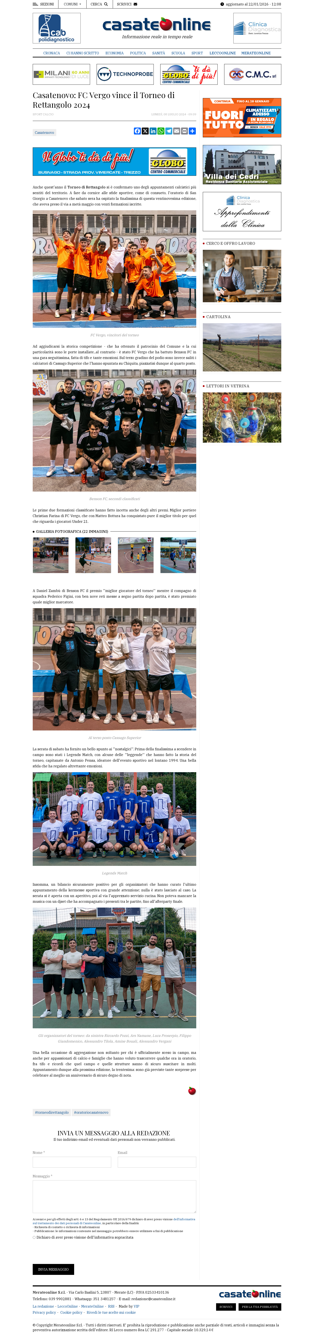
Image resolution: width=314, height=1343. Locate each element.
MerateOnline (256, 53)
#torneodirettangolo (52, 1112)
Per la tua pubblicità (260, 1307)
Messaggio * (42, 1176)
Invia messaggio (53, 1269)
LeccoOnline (223, 53)
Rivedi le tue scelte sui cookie (111, 1312)
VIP (136, 1306)
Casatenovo (44, 132)
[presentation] (66, 1251)
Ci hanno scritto (83, 53)
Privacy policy (44, 1312)
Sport (197, 53)
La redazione (43, 1306)
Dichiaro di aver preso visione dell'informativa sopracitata (85, 1237)
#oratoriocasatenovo (91, 1112)
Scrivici (226, 1307)
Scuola (178, 53)
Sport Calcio (43, 114)
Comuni (71, 4)
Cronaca (51, 53)
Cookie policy (71, 1312)
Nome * (39, 1152)
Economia (115, 53)
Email (122, 1152)
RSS (111, 1306)
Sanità (158, 53)
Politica (138, 53)
